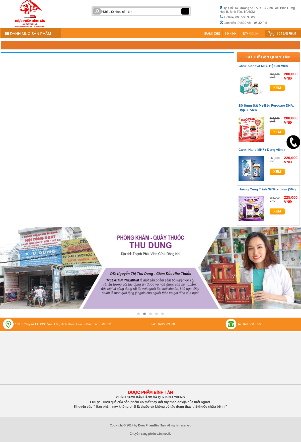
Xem (277, 88)
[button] (138, 313)
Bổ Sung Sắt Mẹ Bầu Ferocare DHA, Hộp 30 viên (266, 108)
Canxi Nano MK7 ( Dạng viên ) (262, 150)
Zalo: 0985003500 (162, 324)
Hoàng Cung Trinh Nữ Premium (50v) (267, 189)
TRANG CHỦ (211, 33)
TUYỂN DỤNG (250, 33)
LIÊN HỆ (230, 33)
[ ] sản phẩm (282, 33)
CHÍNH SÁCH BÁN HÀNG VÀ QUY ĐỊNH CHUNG (150, 397)
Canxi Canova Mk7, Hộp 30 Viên (263, 66)
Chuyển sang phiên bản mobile (150, 433)
